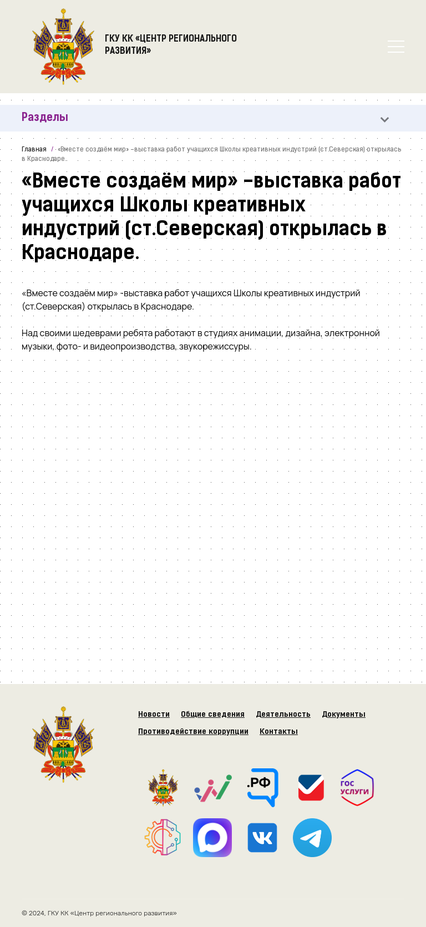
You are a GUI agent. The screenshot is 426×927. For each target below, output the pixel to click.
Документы (344, 715)
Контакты (279, 732)
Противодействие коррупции (193, 732)
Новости (154, 715)
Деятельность (283, 715)
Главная (34, 149)
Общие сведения (213, 715)
